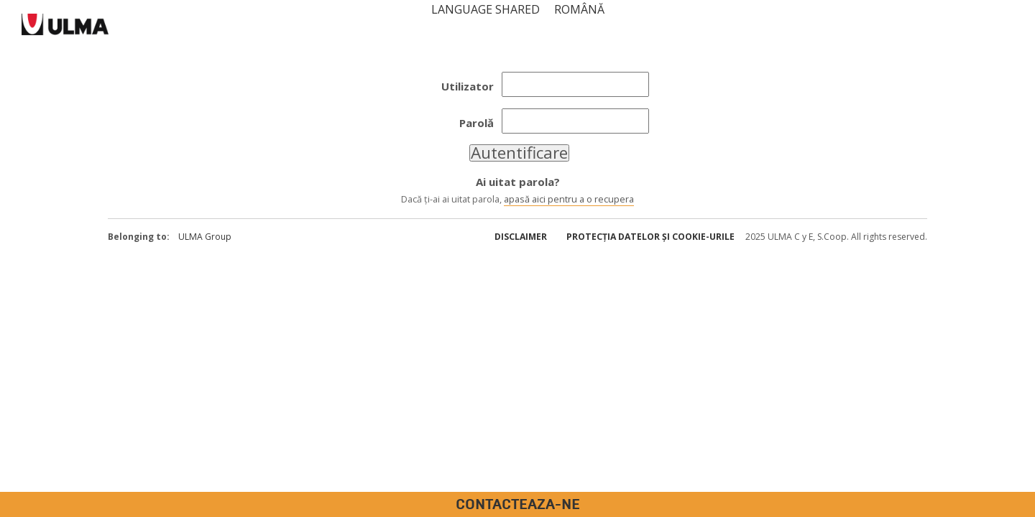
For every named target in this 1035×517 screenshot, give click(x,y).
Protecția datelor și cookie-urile (650, 236)
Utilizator (467, 86)
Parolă (476, 123)
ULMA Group (204, 236)
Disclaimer (520, 236)
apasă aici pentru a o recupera (569, 198)
